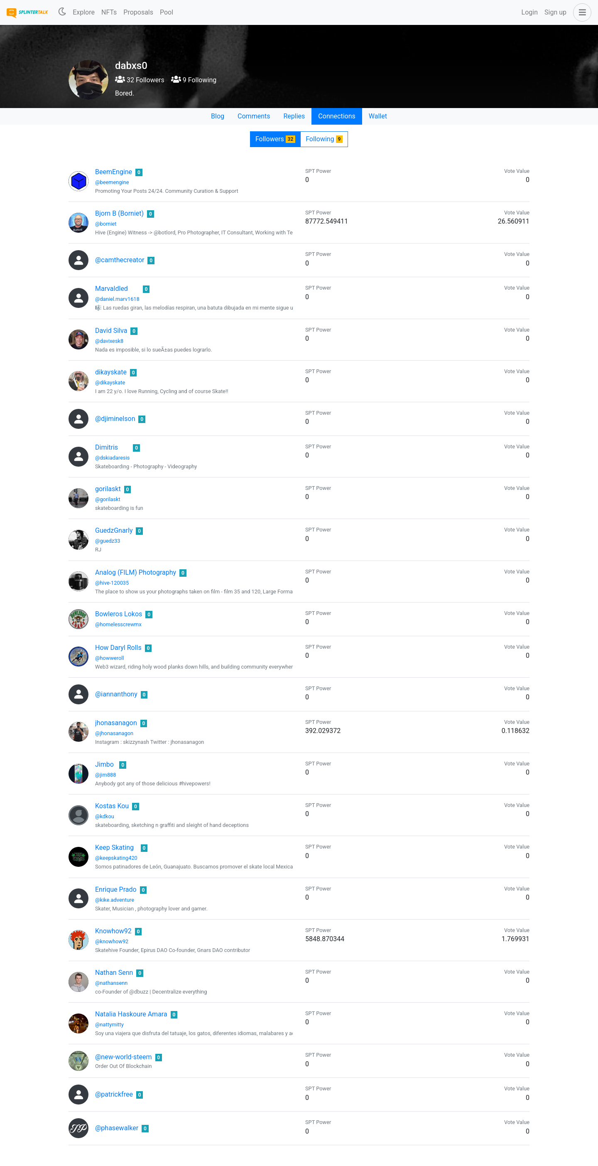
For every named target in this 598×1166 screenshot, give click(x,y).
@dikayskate (110, 382)
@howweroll (109, 658)
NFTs (109, 12)
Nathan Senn (114, 973)
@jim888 (105, 775)
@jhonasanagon (114, 733)
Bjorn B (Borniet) (119, 213)
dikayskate (111, 372)
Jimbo (104, 764)
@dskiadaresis (112, 458)
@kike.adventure (114, 900)
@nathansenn (111, 983)
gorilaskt (108, 489)
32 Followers (139, 80)
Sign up (555, 12)
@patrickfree (114, 1094)
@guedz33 (107, 541)
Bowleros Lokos (118, 614)
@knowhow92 (111, 941)
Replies (294, 116)
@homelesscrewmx (118, 624)
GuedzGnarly (113, 530)
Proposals (138, 12)
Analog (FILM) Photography (135, 572)
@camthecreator (119, 260)
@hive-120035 (112, 583)
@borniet (105, 224)
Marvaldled (111, 289)
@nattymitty (109, 1024)
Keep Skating (114, 847)
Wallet (378, 116)
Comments (254, 116)
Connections (336, 116)
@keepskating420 (116, 858)
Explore (84, 12)
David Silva (111, 331)
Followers (275, 139)
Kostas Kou (112, 806)
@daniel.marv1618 (117, 299)
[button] (580, 12)
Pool (166, 12)
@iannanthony (116, 694)
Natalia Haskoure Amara (131, 1014)
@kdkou (104, 816)
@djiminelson (115, 419)
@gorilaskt (107, 499)
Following (324, 139)
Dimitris (106, 447)
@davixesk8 (109, 341)
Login (530, 12)
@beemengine (112, 182)
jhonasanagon (116, 723)
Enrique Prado (116, 889)
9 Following (193, 80)
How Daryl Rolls (118, 648)
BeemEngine (113, 172)
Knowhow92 (113, 931)
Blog (217, 116)
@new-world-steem (123, 1057)
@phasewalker (116, 1128)
